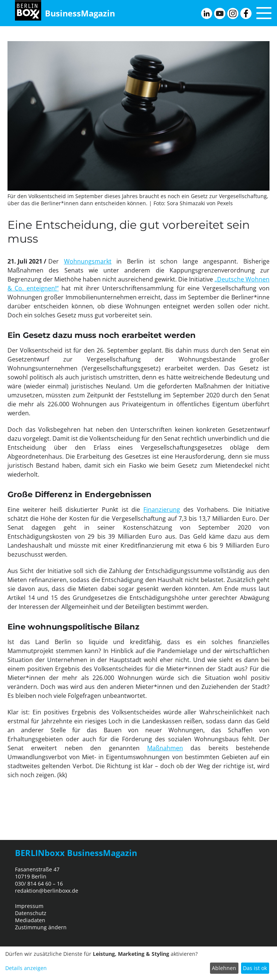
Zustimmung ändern (41, 927)
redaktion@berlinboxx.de (46, 890)
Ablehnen (224, 968)
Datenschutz (30, 913)
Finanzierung (161, 509)
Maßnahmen (165, 748)
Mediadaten (30, 920)
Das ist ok (255, 968)
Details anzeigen (26, 968)
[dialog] (138, 962)
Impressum (29, 905)
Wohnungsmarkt (88, 261)
